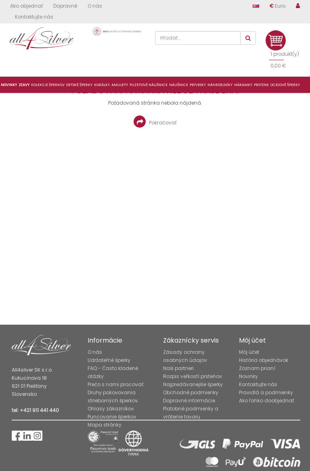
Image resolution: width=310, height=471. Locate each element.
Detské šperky (79, 84)
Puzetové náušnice (149, 84)
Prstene (261, 84)
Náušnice (178, 84)
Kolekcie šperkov (48, 84)
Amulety (119, 84)
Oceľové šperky (285, 84)
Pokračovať (155, 122)
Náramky (243, 84)
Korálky (102, 84)
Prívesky (198, 84)
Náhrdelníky (219, 84)
